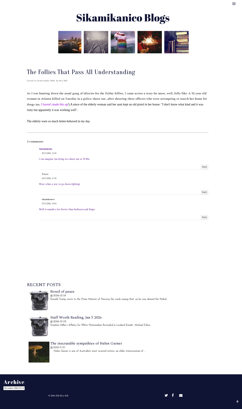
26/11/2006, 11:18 (49, 178)
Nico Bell (64, 395)
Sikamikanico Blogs (129, 403)
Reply (204, 167)
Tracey (45, 174)
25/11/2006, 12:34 (49, 153)
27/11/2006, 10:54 (49, 203)
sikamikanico (48, 199)
